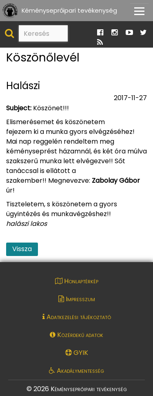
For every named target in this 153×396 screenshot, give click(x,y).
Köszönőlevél (43, 58)
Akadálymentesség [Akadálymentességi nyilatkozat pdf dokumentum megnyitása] (76, 370)
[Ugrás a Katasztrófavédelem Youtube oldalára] (129, 32)
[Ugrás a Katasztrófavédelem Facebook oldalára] (100, 32)
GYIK (76, 352)
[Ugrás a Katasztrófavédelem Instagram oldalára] (114, 32)
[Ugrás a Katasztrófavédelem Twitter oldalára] (143, 32)
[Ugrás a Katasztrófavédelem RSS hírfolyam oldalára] (100, 42)
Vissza (22, 249)
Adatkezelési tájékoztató (76, 317)
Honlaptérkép (76, 281)
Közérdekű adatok (76, 334)
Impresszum (76, 299)
